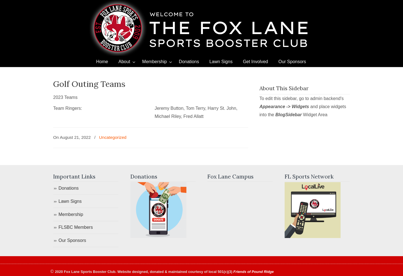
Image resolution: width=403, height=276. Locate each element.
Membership (70, 214)
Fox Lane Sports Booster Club (201, 28)
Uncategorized (112, 137)
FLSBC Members (75, 227)
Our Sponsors (72, 240)
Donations (68, 188)
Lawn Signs (70, 201)
